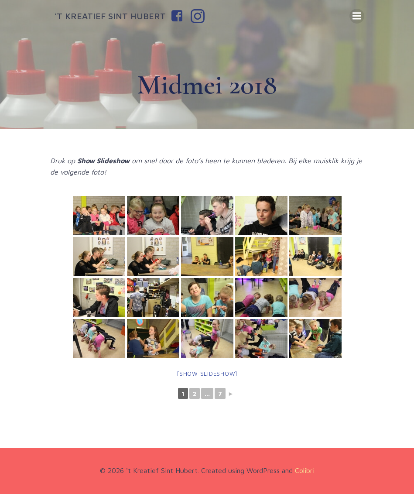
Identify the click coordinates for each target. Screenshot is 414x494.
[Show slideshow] (207, 373)
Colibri (305, 470)
